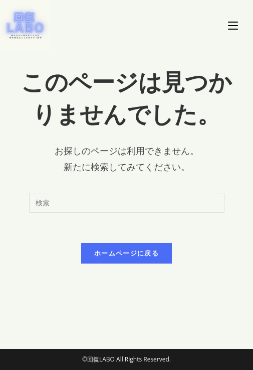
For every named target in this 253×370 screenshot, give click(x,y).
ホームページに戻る (126, 253)
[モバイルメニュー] (233, 25)
